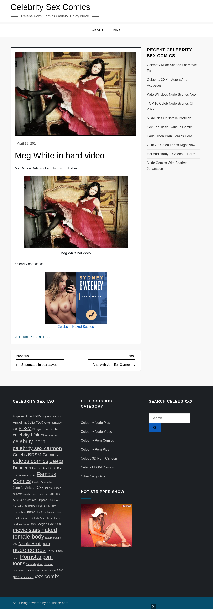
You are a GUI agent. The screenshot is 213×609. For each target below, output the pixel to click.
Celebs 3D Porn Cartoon (99, 458)
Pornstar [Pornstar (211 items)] (30, 557)
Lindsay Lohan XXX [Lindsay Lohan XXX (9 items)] (24, 524)
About (98, 30)
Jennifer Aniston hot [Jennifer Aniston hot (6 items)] (42, 482)
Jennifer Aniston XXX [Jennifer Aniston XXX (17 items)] (28, 487)
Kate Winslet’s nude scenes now (171, 94)
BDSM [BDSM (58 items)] (25, 428)
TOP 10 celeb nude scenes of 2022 (170, 106)
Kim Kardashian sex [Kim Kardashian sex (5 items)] (46, 512)
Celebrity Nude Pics (33, 336)
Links (116, 30)
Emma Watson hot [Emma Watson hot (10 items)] (24, 475)
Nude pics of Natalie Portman (169, 118)
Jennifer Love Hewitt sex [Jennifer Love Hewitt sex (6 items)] (36, 494)
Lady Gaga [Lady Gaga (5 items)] (39, 518)
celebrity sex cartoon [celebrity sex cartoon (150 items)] (37, 448)
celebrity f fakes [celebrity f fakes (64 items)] (28, 435)
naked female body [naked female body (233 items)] (35, 533)
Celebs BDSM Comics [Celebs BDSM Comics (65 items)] (35, 454)
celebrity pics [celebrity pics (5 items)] (51, 435)
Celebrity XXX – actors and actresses (167, 82)
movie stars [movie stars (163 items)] (26, 530)
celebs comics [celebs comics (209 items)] (30, 461)
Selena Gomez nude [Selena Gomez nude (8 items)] (44, 570)
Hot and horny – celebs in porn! (171, 154)
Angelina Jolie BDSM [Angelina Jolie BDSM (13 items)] (27, 416)
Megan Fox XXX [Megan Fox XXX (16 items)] (49, 524)
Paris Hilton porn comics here (169, 136)
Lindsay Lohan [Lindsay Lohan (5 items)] (53, 518)
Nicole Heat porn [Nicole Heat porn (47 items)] (34, 543)
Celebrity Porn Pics (95, 449)
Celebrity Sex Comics (50, 7)
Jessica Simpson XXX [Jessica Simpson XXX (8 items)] (40, 500)
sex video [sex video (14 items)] (26, 577)
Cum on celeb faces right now (171, 145)
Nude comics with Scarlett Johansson (167, 165)
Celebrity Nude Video (96, 431)
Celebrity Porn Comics (97, 440)
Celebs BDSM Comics (97, 467)
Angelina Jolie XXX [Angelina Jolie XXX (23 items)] (28, 422)
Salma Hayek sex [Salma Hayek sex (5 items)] (34, 564)
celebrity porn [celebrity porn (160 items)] (29, 441)
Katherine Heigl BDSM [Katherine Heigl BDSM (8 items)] (38, 506)
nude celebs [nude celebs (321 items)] (29, 549)
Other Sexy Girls (93, 476)
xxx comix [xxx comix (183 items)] (47, 576)
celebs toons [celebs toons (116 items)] (46, 467)
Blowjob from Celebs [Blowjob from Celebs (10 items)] (45, 429)
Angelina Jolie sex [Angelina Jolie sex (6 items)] (51, 416)
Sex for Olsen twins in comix (169, 127)
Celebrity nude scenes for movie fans (172, 68)
